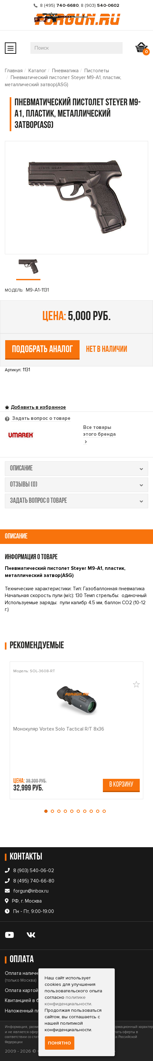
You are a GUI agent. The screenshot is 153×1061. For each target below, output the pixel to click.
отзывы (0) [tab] (76, 485)
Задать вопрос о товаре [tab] (41, 418)
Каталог (37, 71)
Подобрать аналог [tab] (42, 350)
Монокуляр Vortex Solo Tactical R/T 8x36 (58, 729)
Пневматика (65, 71)
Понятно (59, 1043)
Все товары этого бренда (99, 434)
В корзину (121, 784)
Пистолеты (96, 71)
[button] (47, 811)
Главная (14, 71)
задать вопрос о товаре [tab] (76, 501)
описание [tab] (76, 468)
